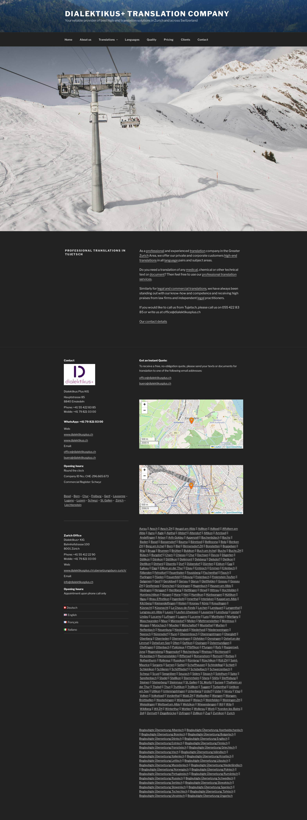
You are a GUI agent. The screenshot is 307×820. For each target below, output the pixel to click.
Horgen (166, 594)
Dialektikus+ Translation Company (147, 13)
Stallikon (175, 678)
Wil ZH (158, 708)
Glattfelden (208, 581)
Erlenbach (228, 568)
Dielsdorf (214, 559)
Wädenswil (183, 699)
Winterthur (172, 708)
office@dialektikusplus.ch (80, 451)
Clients (185, 39)
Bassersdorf (168, 541)
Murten (220, 625)
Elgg (154, 568)
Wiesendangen (206, 704)
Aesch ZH (166, 528)
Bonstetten (213, 546)
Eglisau (144, 568)
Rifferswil (185, 656)
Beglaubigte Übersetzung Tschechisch (163, 791)
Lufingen (169, 616)
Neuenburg (165, 629)
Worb (211, 708)
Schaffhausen (196, 664)
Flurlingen (146, 576)
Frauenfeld (173, 576)
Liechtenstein (72, 504)
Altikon (208, 533)
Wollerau (199, 708)
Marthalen (217, 616)
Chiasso (181, 554)
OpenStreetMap (234, 447)
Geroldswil (169, 581)
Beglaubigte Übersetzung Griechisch (212, 747)
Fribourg (187, 576)
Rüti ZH (223, 660)
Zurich (144, 255)
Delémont (186, 559)
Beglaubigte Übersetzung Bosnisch (163, 734)
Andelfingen (147, 537)
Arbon (161, 537)
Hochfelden (229, 590)
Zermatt (152, 713)
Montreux (228, 620)
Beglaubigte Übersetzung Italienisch (161, 756)
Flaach (224, 572)
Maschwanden (149, 620)
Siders (196, 673)
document (157, 274)
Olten (176, 642)
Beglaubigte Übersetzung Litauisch (206, 760)
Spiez (233, 673)
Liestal (235, 612)
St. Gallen (106, 500)
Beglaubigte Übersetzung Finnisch (206, 743)
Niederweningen (218, 629)
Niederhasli (198, 629)
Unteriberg (194, 691)
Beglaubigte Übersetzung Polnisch (212, 769)
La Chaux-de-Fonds (183, 607)
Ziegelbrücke (168, 713)
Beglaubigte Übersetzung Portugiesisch (164, 773)
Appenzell (192, 537)
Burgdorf (157, 554)
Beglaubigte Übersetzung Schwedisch (209, 778)
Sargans (157, 664)
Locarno (156, 616)
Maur (164, 620)
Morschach (159, 625)
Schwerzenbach (220, 669)
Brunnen (163, 550)
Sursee (219, 682)
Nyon (174, 634)
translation (197, 251)
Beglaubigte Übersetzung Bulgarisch (211, 734)
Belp (223, 541)
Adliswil (214, 528)
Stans (205, 678)
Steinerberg (159, 682)
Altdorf (182, 533)
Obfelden (199, 638)
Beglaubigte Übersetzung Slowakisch (208, 782)
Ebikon (220, 563)
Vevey (228, 691)
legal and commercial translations (182, 288)
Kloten (182, 603)
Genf (107, 496)
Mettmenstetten (208, 620)
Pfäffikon (193, 647)
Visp (237, 691)
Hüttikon (230, 594)
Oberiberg (146, 638)
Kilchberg (146, 603)
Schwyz (93, 500)
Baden (144, 541)
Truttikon (179, 686)
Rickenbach (147, 656)
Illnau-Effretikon (159, 598)
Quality (151, 39)
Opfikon (187, 642)
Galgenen (146, 581)
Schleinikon (147, 669)
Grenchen (168, 585)
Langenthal (233, 607)
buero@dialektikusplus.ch (80, 457)
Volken (144, 695)
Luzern (81, 500)
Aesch (153, 528)
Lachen (202, 607)
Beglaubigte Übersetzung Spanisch (210, 787)
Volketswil (157, 695)
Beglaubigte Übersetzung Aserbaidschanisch (215, 730)
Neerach (145, 634)
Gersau (183, 581)
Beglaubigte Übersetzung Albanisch (161, 730)
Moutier (174, 625)
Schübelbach (199, 669)
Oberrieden (162, 638)
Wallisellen (202, 695)
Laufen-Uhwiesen (187, 612)
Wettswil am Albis (169, 704)
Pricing (168, 39)
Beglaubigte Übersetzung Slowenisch (162, 787)
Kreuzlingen (218, 603)
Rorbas (229, 656)
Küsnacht (146, 607)
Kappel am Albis (227, 598)
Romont (218, 656)
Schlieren (163, 669)
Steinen (144, 682)
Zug (207, 713)
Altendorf (195, 533)
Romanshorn (202, 656)
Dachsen (202, 554)
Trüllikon (192, 686)
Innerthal (192, 598)
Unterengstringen (174, 691)
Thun (167, 686)
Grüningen (183, 585)
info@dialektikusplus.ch (78, 582)
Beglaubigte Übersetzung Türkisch (211, 791)
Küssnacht (161, 607)
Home (68, 39)
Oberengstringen (210, 634)
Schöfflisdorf (180, 669)
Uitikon (156, 691)
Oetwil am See (161, 642)
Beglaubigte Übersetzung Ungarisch (210, 795)
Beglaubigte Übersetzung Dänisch (160, 738)
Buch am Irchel (206, 550)
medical (192, 270)
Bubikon (189, 550)
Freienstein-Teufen (223, 576)
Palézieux (178, 647)
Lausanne (119, 496)
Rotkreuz (165, 660)
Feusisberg (193, 572)
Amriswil (220, 533)
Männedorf (177, 620)
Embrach (201, 568)
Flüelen (159, 576)
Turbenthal (219, 686)
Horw (177, 594)
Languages (132, 39)
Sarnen (169, 664)
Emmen (214, 568)
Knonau (194, 603)
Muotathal (206, 625)
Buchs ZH (235, 550)
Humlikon (197, 594)
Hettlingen (190, 590)
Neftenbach (147, 629)
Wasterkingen (165, 699)
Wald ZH (187, 695)
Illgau (143, 598)
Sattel (181, 664)
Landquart (216, 607)
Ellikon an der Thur (171, 568)
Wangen (217, 695)
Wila (229, 704)
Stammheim (191, 678)
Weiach (198, 699)
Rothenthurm (148, 660)
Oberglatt (230, 634)
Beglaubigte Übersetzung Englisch (205, 738)
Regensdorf (173, 651)
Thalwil (157, 686)
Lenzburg (222, 612)
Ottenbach (162, 647)
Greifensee (152, 585)
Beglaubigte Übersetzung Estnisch (160, 743)
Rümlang (193, 660)
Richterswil (221, 651)
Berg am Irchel (155, 546)
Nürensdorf (161, 634)
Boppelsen (229, 546)
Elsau (189, 568)
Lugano (69, 500)
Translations (108, 39)
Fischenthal (210, 572)
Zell (142, 713)
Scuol (155, 673)
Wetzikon (189, 704)
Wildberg (145, 708)
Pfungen (207, 647)
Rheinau (206, 651)
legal (200, 298)
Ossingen (201, 642)
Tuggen (205, 686)
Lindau (144, 616)
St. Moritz (206, 682)
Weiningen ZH (231, 699)
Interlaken (207, 598)
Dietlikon (145, 563)
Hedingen (146, 590)
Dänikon (158, 559)
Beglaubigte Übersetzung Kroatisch (209, 756)
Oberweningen (181, 638)
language (171, 260)
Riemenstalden (167, 656)
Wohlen (186, 708)
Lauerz (169, 612)
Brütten (176, 550)
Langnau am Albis (151, 612)
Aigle (160, 533)
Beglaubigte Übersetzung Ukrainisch (162, 795)
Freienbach (202, 576)
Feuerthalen (176, 572)
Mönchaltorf (189, 625)
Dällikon (145, 559)
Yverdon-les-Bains (228, 708)
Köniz (205, 603)
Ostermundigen (219, 642)
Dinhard (158, 563)
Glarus (195, 581)
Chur (85, 496)
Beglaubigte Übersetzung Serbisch (160, 782)
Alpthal (170, 533)
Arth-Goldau (175, 537)
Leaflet (216, 447)
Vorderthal (173, 695)
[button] (191, 420)
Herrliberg (175, 590)
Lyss (206, 616)
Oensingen (214, 638)
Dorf (181, 563)
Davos (215, 554)
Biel (178, 546)
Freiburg (96, 496)
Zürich (120, 500)
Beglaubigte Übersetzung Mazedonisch (163, 765)
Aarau (143, 528)
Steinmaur (176, 682)
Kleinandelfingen (165, 603)
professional (155, 251)
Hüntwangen (214, 594)
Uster (218, 691)
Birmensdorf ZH (193, 546)
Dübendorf (193, 563)
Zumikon (218, 713)
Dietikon (228, 559)
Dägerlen (227, 554)
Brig (142, 550)
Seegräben (169, 673)
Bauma (183, 541)
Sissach (208, 673)
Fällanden (146, 572)
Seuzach (184, 673)
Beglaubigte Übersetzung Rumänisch (214, 773)
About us (85, 39)
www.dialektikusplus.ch (78, 434)
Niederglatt (181, 629)
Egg (229, 563)
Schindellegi (215, 664)
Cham (169, 554)
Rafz (218, 647)
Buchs (222, 550)
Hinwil (203, 590)
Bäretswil (196, 541)
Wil (221, 704)
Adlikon (202, 528)
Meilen (191, 620)
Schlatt (230, 664)
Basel (67, 496)
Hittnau (214, 590)
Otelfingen (146, 647)
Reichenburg (191, 651)
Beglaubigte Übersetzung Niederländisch (216, 765)
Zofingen (184, 713)
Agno (151, 533)
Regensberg (155, 651)
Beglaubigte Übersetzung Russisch (161, 778)
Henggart (160, 590)
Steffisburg (229, 678)
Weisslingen (147, 704)
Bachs (226, 537)
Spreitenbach (148, 678)
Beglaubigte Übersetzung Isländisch (203, 751)
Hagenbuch (200, 585)
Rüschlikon (209, 660)
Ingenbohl (178, 598)
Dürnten (208, 563)
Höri (186, 594)
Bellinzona (211, 541)
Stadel (163, 678)
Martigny (232, 616)
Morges (144, 625)
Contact (203, 39)
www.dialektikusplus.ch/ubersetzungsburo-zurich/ (95, 570)
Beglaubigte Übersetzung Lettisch (160, 760)
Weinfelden (212, 699)
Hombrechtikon (149, 594)
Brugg (151, 550)
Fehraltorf (160, 572)
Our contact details (153, 321)
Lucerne (195, 616)
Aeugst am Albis (185, 528)
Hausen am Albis (220, 585)
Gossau (223, 581)
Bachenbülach (210, 537)
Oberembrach (189, 634)
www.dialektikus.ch (76, 440)
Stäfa (215, 678)
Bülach (144, 554)
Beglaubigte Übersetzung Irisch (158, 751)
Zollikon (197, 713)
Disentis (171, 563)
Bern (77, 496)
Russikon (179, 660)
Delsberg (200, 559)
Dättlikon (171, 559)
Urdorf (208, 691)
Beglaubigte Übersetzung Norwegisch (165, 769)
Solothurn (221, 673)
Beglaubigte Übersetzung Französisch (162, 747)
